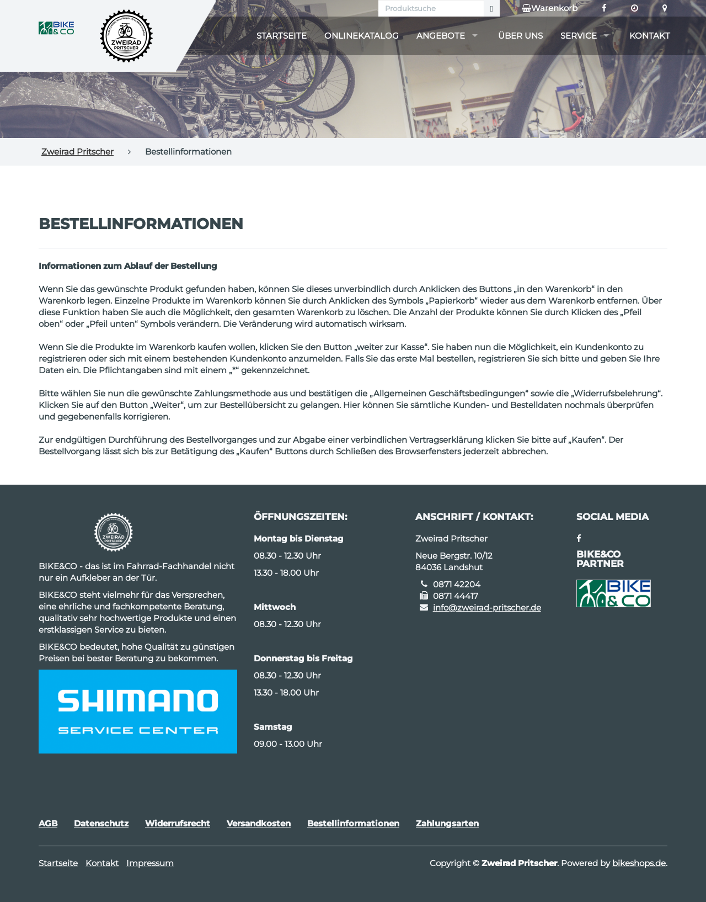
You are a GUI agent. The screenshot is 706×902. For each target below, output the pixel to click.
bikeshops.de (639, 863)
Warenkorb (549, 8)
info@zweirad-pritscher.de (487, 607)
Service (578, 35)
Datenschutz (101, 823)
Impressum (150, 863)
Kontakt (649, 35)
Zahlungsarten (447, 823)
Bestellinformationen (353, 823)
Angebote (440, 35)
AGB (48, 823)
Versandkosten (259, 823)
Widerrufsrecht (177, 823)
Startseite (281, 35)
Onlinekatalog (361, 35)
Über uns (520, 35)
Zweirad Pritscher (77, 151)
